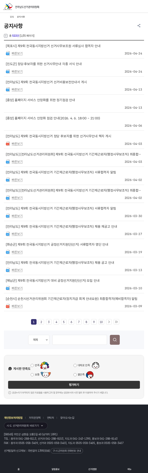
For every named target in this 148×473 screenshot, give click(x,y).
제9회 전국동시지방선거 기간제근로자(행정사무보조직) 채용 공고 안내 (60, 263)
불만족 (81, 374)
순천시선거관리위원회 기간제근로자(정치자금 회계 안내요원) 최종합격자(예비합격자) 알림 (72, 299)
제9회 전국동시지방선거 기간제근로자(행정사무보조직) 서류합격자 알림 (61, 172)
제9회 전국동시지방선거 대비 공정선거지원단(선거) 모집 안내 (52, 281)
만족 (37, 365)
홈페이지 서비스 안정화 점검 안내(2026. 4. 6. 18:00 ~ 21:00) (53, 118)
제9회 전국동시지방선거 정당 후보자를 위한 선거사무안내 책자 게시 (58, 136)
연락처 (50, 417)
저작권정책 (35, 417)
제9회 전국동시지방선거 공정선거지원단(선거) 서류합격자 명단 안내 (57, 244)
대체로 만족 (84, 365)
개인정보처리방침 (13, 417)
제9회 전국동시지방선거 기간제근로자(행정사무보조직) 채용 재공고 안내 (61, 227)
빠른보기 (17, 53)
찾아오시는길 (67, 417)
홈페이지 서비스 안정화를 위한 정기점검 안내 (40, 100)
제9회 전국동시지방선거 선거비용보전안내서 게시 (46, 82)
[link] (34, 322)
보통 (37, 374)
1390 (41, 450)
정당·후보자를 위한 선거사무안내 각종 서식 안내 (44, 64)
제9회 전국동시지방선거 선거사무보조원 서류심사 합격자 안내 (53, 46)
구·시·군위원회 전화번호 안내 (67, 450)
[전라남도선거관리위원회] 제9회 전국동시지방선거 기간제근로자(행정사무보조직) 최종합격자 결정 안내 (74, 154)
